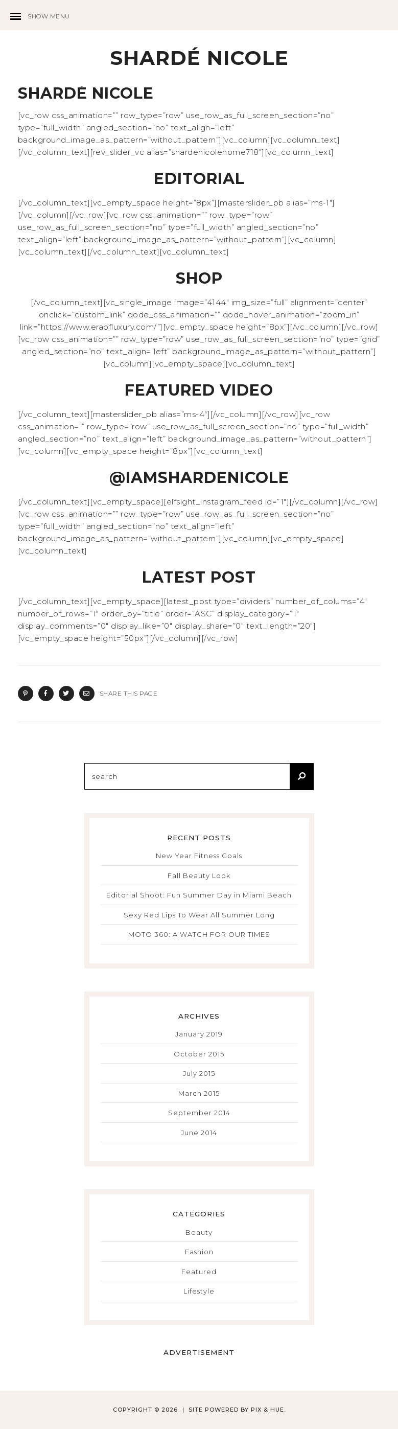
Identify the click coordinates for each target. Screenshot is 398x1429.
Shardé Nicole (199, 58)
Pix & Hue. (268, 1409)
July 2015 (199, 1073)
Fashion (199, 1252)
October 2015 (199, 1054)
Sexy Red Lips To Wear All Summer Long (199, 915)
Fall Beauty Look (199, 875)
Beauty (199, 1232)
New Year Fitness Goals (199, 855)
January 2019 (199, 1034)
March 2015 (199, 1093)
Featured (199, 1271)
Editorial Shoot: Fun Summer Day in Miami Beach (199, 895)
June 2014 (199, 1132)
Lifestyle (199, 1291)
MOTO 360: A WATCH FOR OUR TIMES (199, 934)
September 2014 (199, 1113)
